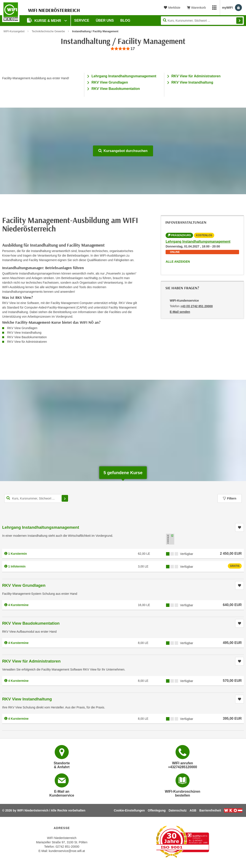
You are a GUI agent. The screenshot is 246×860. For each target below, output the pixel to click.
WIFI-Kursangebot (13, 31)
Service (81, 20)
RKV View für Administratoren (196, 76)
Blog (125, 20)
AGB (193, 810)
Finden (239, 20)
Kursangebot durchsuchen (122, 151)
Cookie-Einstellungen (129, 810)
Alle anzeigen (178, 261)
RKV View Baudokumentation (115, 89)
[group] (123, 49)
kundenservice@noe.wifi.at (67, 851)
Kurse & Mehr (44, 20)
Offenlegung (157, 810)
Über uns (105, 20)
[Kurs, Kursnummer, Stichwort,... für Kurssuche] (36, 498)
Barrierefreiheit (210, 810)
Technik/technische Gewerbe (48, 31)
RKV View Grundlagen (109, 82)
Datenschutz (178, 810)
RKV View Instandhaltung (192, 82)
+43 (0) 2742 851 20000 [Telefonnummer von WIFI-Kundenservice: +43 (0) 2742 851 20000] (196, 306)
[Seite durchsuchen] (202, 20)
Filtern (229, 498)
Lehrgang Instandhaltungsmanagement (123, 76)
